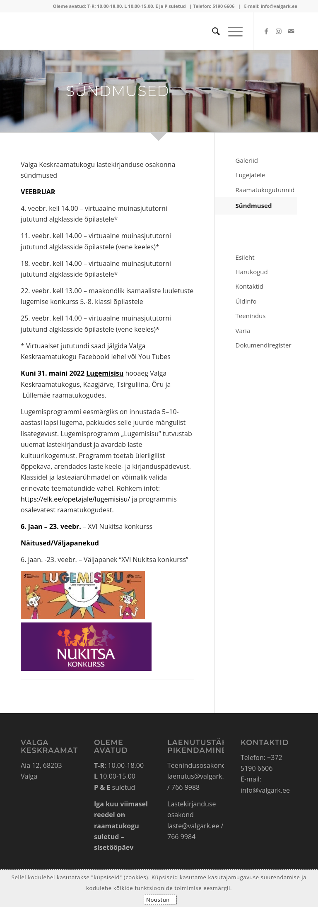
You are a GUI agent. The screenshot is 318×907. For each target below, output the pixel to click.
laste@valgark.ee (193, 825)
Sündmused (254, 205)
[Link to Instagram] (278, 31)
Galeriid (247, 160)
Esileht (245, 257)
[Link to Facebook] (266, 31)
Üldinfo (246, 301)
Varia (243, 330)
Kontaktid (249, 286)
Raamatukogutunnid (265, 190)
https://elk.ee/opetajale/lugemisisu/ (75, 499)
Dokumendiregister (264, 345)
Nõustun (158, 899)
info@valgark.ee (278, 6)
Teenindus (251, 315)
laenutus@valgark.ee (199, 776)
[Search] (212, 31)
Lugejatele (250, 175)
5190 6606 (223, 6)
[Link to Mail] (291, 31)
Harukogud (252, 272)
